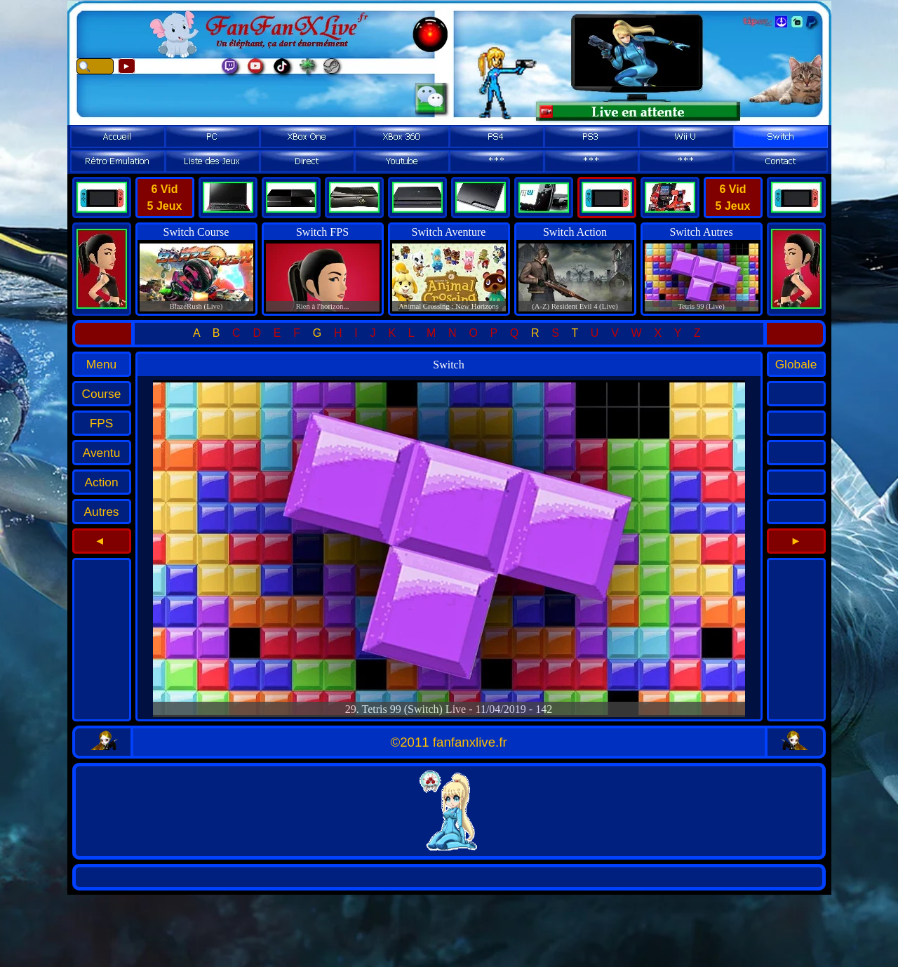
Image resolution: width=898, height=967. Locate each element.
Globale (796, 364)
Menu (101, 364)
